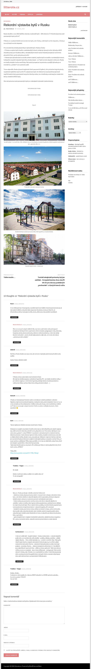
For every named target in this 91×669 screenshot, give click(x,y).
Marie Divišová (10, 29)
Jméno (6, 627)
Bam (40, 666)
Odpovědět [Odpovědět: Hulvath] (14, 413)
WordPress (32, 666)
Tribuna (22, 14)
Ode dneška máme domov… (75, 100)
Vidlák (69, 42)
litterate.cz (11, 7)
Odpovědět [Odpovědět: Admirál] (14, 365)
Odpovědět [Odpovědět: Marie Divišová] (17, 342)
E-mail (6, 635)
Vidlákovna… (75, 42)
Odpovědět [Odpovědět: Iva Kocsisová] (19, 561)
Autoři (14, 14)
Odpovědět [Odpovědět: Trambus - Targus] (17, 481)
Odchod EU (71, 156)
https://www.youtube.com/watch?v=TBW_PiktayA (24, 453)
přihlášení (78, 6)
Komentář (7, 605)
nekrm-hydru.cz (72, 27)
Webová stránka (9, 642)
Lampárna (39, 14)
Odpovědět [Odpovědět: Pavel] (14, 317)
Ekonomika (7, 21)
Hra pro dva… (79, 45)
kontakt (85, 6)
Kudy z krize (72, 151)
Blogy (7, 14)
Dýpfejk (30, 14)
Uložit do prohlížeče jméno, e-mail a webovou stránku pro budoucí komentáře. (33, 650)
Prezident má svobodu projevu (76, 94)
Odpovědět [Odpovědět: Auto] (14, 458)
